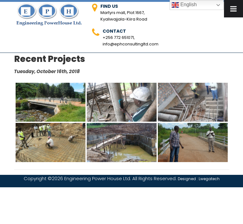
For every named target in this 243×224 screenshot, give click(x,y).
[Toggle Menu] (233, 8)
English (184, 5)
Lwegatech (209, 178)
